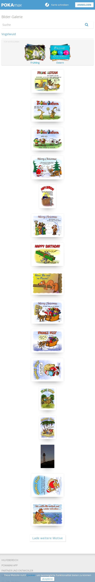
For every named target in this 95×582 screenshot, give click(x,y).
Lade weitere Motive (47, 538)
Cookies (31, 575)
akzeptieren (47, 578)
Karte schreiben (60, 4)
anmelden (84, 4)
